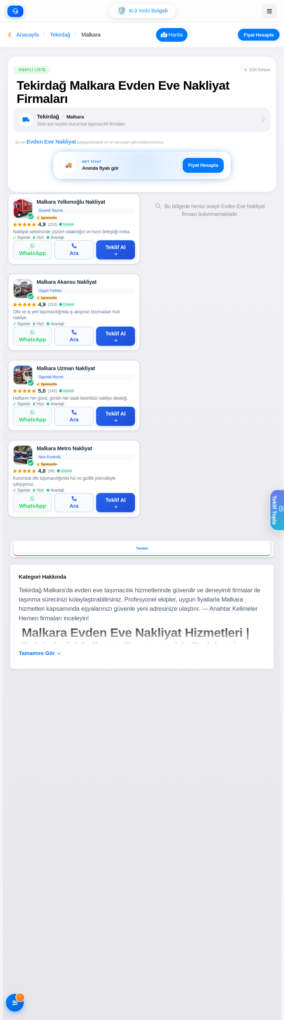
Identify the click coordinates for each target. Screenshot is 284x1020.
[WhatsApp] (32, 251)
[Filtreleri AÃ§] (15, 1003)
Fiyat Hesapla (262, 35)
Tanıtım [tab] (142, 552)
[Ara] (73, 251)
